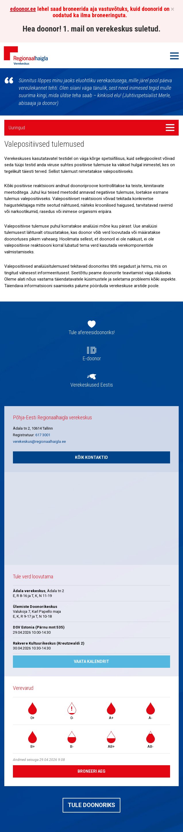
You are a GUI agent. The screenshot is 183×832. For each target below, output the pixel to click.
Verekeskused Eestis (91, 385)
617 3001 (42, 435)
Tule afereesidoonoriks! (92, 332)
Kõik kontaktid (91, 457)
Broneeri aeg (91, 771)
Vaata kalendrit (91, 661)
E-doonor (91, 358)
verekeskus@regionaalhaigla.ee (39, 441)
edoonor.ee (23, 8)
